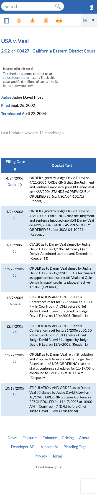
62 (15, 275)
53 (39, 392)
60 (15, 333)
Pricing (68, 438)
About (84, 438)
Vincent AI (49, 447)
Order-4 (14, 304)
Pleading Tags (75, 447)
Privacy (40, 456)
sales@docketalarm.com (21, 77)
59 (61, 340)
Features (30, 438)
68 (15, 218)
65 (15, 251)
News (12, 438)
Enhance (50, 438)
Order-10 (15, 185)
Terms (57, 456)
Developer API (23, 447)
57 (73, 354)
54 (15, 395)
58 (15, 361)
